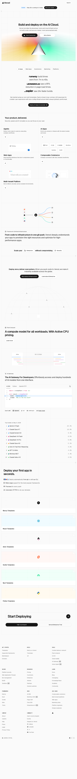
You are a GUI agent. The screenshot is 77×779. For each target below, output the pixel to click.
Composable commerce (58, 694)
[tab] (20, 69)
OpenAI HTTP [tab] (23, 386)
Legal (3, 727)
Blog (53, 675)
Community (55, 686)
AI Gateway (56, 661)
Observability (55, 658)
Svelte (4, 699)
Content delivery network (59, 650)
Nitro (3, 702)
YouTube (30, 732)
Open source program (33, 716)
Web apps (55, 699)
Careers (4, 719)
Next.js (4, 694)
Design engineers (57, 708)
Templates (5, 650)
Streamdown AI (32, 705)
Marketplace (5, 656)
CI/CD (53, 656)
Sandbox (5, 683)
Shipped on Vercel (32, 721)
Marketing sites (56, 702)
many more (42, 410)
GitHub (30, 724)
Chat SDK (29, 702)
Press (3, 724)
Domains (4, 658)
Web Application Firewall (9, 675)
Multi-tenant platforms (58, 697)
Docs (53, 672)
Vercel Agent (56, 664)
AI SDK (29, 694)
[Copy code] (70, 386)
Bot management (6, 678)
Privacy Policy (6, 730)
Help (3, 721)
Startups (29, 683)
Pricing (29, 672)
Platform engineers (57, 705)
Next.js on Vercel (31, 650)
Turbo (3, 705)
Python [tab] (15, 386)
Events (29, 719)
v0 (27, 656)
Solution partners (32, 686)
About (3, 716)
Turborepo (30, 653)
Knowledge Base (56, 680)
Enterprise (30, 678)
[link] (50, 7)
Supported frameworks (8, 653)
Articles (29, 680)
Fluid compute (56, 653)
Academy (54, 683)
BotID (3, 680)
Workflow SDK (32, 697)
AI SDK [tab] (8, 386)
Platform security (6, 672)
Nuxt (3, 697)
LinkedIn (30, 727)
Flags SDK (30, 699)
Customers (30, 675)
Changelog (55, 678)
